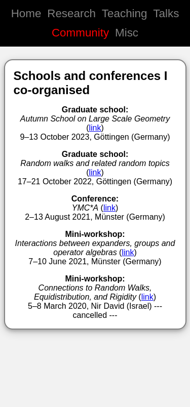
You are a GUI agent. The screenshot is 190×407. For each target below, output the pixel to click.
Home (26, 13)
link (95, 128)
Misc (126, 32)
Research (71, 13)
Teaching (124, 13)
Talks (166, 13)
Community (80, 32)
